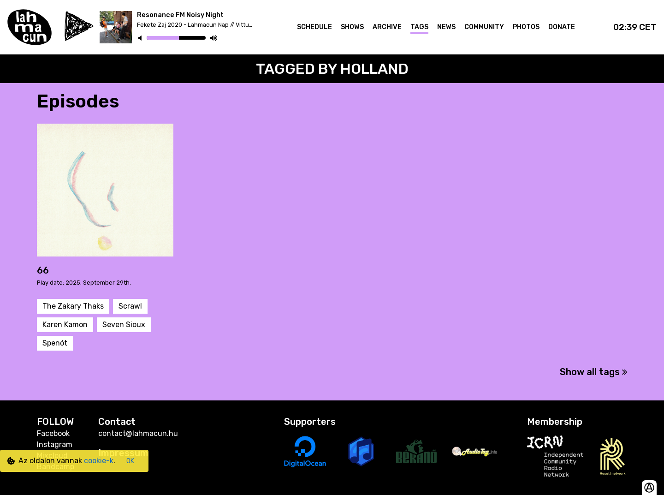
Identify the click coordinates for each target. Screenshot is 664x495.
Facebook (53, 433)
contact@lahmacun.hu (138, 433)
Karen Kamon (65, 324)
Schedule (314, 27)
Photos (526, 27)
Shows (352, 27)
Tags (419, 27)
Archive (387, 27)
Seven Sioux (123, 324)
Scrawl (130, 306)
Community (484, 27)
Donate (561, 27)
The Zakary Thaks (73, 306)
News (446, 27)
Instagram (54, 444)
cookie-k (98, 460)
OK (130, 461)
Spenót (54, 343)
